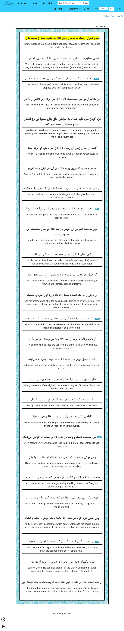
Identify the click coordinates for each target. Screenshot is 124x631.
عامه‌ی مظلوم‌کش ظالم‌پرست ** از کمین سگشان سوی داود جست (62, 58)
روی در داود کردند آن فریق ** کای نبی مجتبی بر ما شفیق (59, 79)
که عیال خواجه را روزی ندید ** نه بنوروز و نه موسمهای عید (62, 275)
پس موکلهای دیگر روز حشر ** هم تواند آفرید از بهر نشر (62, 562)
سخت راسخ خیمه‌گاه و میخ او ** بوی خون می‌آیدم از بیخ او (59, 209)
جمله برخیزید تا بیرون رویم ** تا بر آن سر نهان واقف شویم (62, 168)
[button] (23, 3)
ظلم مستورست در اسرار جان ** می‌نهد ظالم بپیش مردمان (62, 379)
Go (111, 9)
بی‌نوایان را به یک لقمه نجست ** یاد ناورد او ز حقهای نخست (62, 295)
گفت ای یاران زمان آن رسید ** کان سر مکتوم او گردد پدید (62, 148)
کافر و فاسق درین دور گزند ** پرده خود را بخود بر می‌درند (62, 359)
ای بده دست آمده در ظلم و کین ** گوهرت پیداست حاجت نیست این (62, 582)
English (106, 16)
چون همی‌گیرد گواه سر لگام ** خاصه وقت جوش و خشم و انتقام (62, 518)
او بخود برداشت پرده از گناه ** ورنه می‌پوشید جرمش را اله (62, 339)
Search (85, 3)
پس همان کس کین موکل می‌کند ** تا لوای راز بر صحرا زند (59, 542)
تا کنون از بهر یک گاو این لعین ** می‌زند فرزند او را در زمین (59, 319)
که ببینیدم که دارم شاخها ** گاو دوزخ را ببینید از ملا (62, 400)
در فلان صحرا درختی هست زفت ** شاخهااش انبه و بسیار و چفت (62, 188)
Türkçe (113, 16)
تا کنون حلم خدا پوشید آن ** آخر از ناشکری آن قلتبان (62, 254)
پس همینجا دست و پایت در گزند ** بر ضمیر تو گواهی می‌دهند (59, 437)
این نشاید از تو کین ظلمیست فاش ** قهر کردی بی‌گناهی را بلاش (62, 99)
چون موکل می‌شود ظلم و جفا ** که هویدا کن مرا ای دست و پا (62, 498)
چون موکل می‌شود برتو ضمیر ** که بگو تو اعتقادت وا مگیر (62, 457)
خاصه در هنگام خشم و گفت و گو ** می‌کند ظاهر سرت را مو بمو (62, 477)
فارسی (120, 16)
